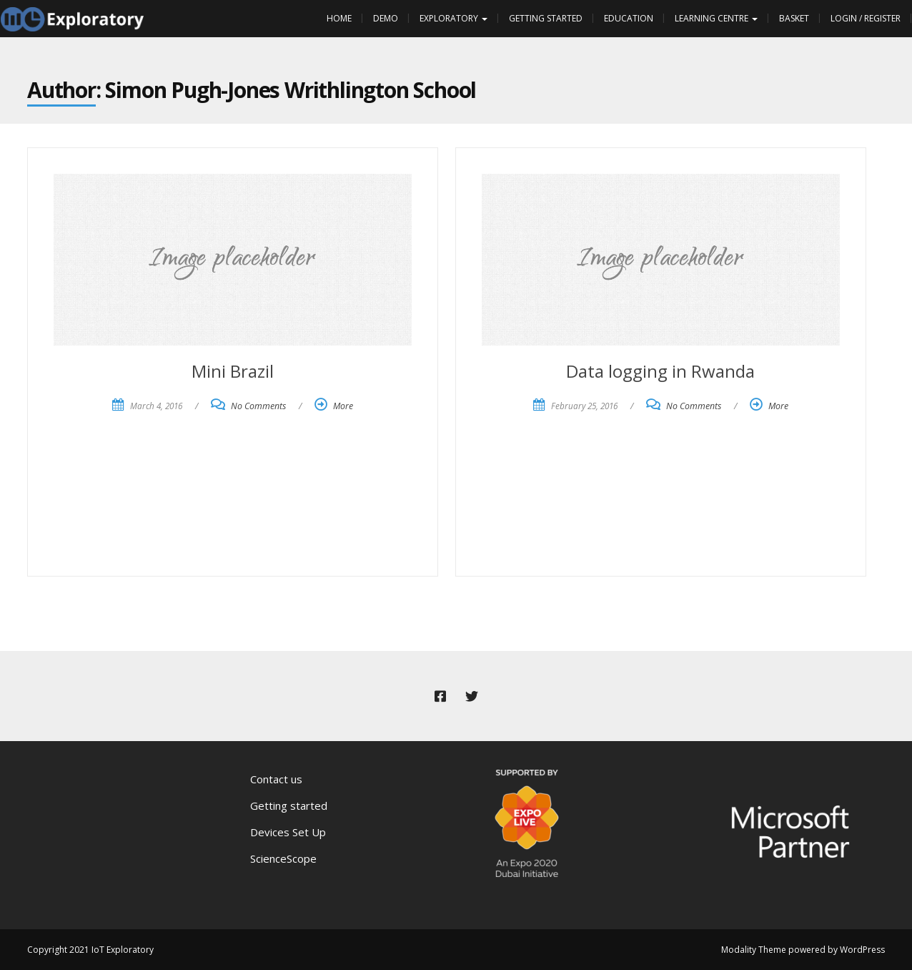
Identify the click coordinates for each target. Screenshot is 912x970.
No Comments (258, 406)
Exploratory (453, 18)
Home (339, 18)
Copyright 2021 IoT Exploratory (90, 950)
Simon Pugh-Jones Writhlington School (290, 89)
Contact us (276, 779)
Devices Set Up (288, 832)
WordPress (862, 950)
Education (628, 18)
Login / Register (866, 18)
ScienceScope (283, 858)
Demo (385, 18)
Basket (794, 18)
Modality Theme (753, 950)
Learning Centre (716, 18)
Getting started (288, 805)
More (343, 406)
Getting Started (546, 18)
